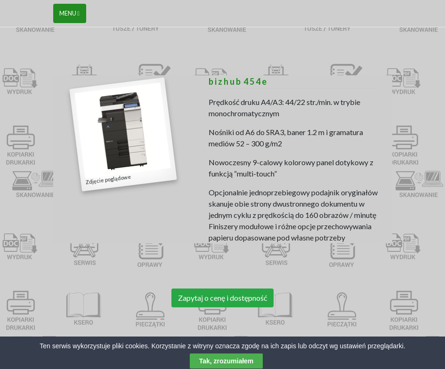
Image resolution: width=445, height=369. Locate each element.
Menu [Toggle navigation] (69, 13)
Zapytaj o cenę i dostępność (222, 297)
